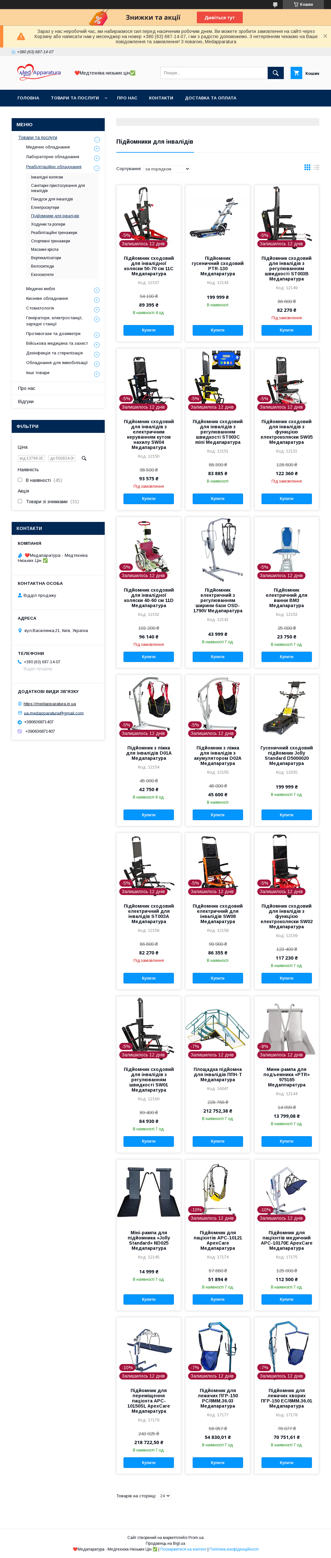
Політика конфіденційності (234, 1549)
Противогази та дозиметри (53, 333)
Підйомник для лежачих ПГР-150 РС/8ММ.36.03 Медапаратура (218, 1398)
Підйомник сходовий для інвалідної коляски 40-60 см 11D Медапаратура (149, 597)
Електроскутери (45, 207)
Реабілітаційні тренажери (54, 232)
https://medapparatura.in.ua (50, 703)
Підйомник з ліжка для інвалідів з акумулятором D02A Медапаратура (217, 755)
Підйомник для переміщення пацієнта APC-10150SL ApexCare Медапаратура (148, 1401)
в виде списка (316, 168)
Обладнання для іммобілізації (57, 362)
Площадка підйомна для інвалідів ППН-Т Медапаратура (218, 1074)
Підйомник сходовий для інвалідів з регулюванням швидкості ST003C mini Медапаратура (218, 432)
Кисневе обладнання (47, 298)
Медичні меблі (40, 288)
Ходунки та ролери (48, 224)
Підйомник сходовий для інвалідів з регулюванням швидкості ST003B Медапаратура (287, 268)
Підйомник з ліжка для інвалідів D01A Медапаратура (149, 753)
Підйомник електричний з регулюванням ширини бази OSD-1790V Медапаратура (217, 600)
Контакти (161, 98)
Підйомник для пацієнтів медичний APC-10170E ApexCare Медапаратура (287, 1240)
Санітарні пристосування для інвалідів (58, 188)
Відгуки (26, 401)
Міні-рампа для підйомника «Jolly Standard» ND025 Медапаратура (149, 1240)
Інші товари (37, 372)
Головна (28, 98)
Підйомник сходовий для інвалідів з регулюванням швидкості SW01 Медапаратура (149, 1080)
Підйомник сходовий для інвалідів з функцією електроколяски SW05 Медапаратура (287, 432)
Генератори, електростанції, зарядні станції (54, 320)
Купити (148, 330)
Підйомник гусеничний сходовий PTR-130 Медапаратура (218, 266)
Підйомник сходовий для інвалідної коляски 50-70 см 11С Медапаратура (149, 266)
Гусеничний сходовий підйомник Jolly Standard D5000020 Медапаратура (287, 755)
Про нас (127, 98)
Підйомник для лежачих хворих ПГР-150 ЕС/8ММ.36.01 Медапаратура (286, 1398)
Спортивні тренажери (50, 241)
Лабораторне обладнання (52, 156)
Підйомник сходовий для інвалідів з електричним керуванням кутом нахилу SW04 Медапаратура (149, 434)
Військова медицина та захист (57, 343)
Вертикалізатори (46, 258)
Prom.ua (196, 1537)
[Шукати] (276, 73)
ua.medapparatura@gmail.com (54, 712)
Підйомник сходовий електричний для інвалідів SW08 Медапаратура (218, 913)
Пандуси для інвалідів (52, 199)
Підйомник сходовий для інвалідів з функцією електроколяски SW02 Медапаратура (287, 916)
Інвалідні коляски (47, 177)
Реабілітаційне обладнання (53, 166)
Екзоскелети (42, 274)
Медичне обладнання (48, 147)
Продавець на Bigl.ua (165, 1543)
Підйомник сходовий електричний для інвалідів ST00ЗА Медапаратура (149, 913)
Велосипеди (42, 266)
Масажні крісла (45, 249)
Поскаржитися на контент (183, 1549)
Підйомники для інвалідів (55, 216)
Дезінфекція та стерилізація (54, 353)
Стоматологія (40, 308)
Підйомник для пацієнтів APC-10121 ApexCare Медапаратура (218, 1240)
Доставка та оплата (210, 98)
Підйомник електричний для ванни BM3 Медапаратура (286, 597)
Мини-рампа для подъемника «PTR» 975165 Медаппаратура (286, 1077)
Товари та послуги (75, 98)
